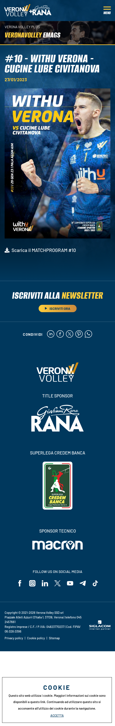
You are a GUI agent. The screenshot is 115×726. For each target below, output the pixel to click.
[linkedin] (50, 334)
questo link (37, 702)
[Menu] (107, 11)
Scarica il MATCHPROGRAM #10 (44, 250)
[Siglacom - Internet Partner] (99, 629)
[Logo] (17, 10)
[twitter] (69, 334)
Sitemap (54, 638)
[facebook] (60, 334)
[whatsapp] (88, 334)
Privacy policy (14, 638)
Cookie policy (36, 638)
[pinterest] (79, 334)
